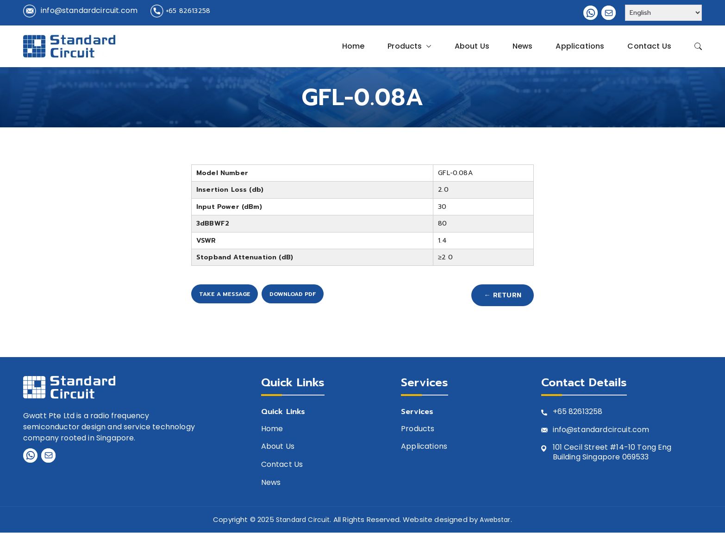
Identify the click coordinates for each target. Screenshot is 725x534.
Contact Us (649, 46)
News (522, 46)
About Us (472, 46)
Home (353, 46)
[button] (426, 46)
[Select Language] (663, 13)
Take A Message (240, 296)
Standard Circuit (301, 521)
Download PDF (346, 296)
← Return (497, 296)
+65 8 (563, 414)
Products (409, 46)
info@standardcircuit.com (89, 10)
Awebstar (497, 521)
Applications (580, 46)
